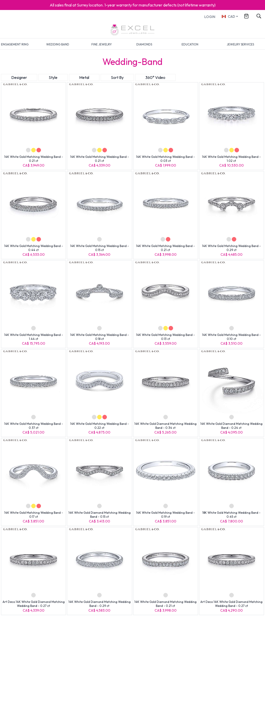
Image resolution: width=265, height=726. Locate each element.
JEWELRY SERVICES (240, 44)
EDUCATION (190, 44)
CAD (228, 16)
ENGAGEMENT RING (14, 44)
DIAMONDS (144, 44)
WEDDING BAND (57, 44)
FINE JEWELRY (101, 44)
